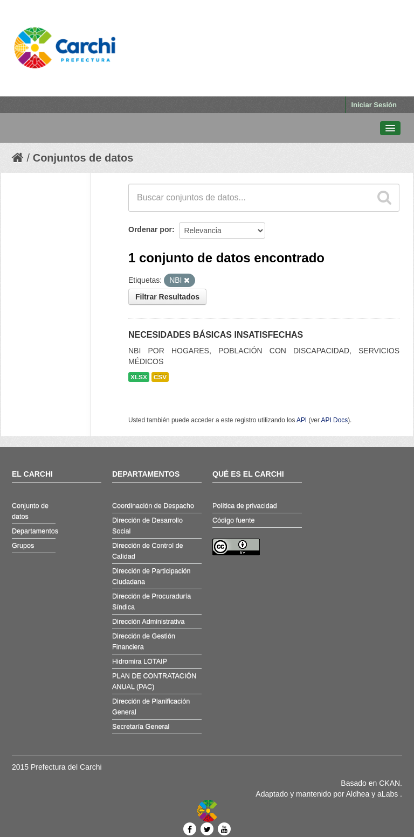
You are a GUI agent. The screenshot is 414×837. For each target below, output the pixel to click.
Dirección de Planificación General (151, 707)
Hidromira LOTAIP (139, 661)
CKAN (389, 783)
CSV (160, 377)
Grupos (23, 545)
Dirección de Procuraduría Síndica (151, 601)
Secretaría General (140, 726)
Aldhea (358, 794)
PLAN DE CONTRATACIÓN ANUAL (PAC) (154, 681)
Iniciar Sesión (374, 105)
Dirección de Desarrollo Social (147, 526)
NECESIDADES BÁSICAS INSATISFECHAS (215, 334)
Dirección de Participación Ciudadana (151, 576)
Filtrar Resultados (167, 296)
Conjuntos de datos (83, 158)
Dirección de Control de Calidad (147, 551)
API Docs (334, 420)
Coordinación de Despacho (153, 506)
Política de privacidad (244, 506)
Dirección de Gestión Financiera (143, 641)
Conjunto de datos (30, 511)
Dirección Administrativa (148, 621)
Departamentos (34, 531)
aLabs (388, 794)
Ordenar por (150, 229)
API (301, 420)
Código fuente (233, 520)
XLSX (138, 377)
